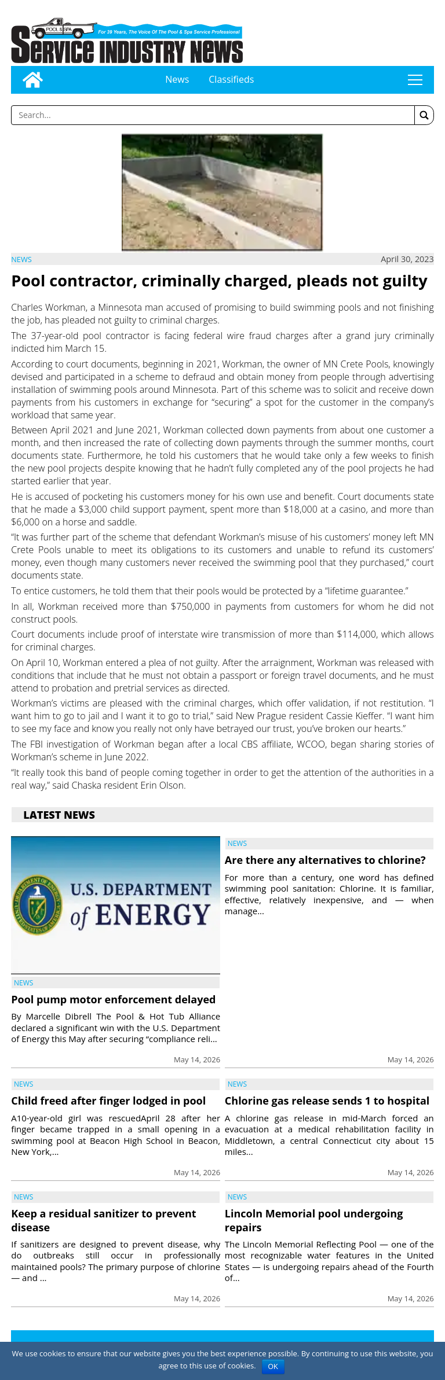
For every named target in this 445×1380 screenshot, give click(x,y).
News (177, 79)
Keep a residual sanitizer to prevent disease (103, 1220)
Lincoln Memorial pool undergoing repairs (314, 1220)
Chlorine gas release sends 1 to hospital (327, 1100)
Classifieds (231, 79)
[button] (424, 115)
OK (273, 1367)
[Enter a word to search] (213, 115)
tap (415, 79)
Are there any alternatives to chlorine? (325, 860)
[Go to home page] (33, 80)
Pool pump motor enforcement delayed (113, 999)
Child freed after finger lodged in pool (108, 1100)
